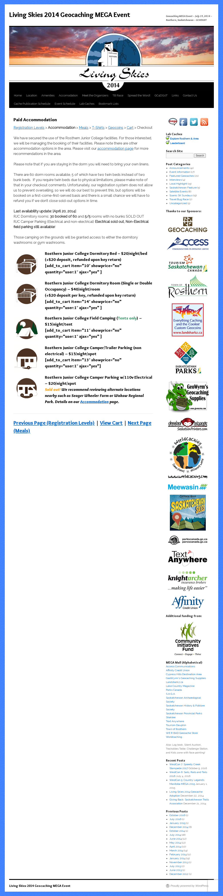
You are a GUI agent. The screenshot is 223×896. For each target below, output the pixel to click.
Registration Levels (29, 128)
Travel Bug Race (179, 199)
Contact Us (190, 95)
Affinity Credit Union (178, 670)
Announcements (179, 168)
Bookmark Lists (108, 103)
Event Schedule (65, 103)
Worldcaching (174, 736)
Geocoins (115, 128)
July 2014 (175, 834)
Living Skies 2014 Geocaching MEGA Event (69, 15)
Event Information (179, 171)
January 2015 (177, 823)
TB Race (118, 95)
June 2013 (175, 870)
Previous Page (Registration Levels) (54, 423)
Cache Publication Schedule (32, 103)
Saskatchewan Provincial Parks (184, 713)
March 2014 (176, 850)
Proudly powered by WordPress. (189, 885)
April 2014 (175, 846)
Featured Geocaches (181, 175)
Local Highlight (178, 183)
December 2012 (178, 874)
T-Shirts (98, 128)
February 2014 (178, 854)
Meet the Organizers (95, 95)
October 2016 (177, 815)
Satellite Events (178, 191)
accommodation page (115, 148)
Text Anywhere (175, 721)
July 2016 (175, 819)
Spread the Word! (139, 95)
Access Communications (180, 666)
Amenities (47, 95)
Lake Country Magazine (180, 686)
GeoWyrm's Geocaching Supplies (186, 678)
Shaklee (171, 717)
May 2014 (175, 842)
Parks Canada (174, 689)
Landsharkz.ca (174, 682)
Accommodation (94, 401)
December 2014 (178, 827)
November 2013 (178, 862)
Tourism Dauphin (176, 725)
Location (31, 95)
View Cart (111, 423)
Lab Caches (86, 103)
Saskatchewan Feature (183, 187)
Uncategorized (178, 203)
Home (18, 95)
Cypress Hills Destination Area (184, 674)
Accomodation (68, 95)
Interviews (175, 179)
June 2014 (175, 838)
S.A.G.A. (171, 693)
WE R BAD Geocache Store (182, 733)
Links (175, 95)
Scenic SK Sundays (180, 195)
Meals (83, 128)
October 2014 (177, 830)
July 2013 (175, 866)
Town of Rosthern (176, 729)
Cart (130, 128)
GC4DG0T (161, 95)
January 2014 (177, 858)
